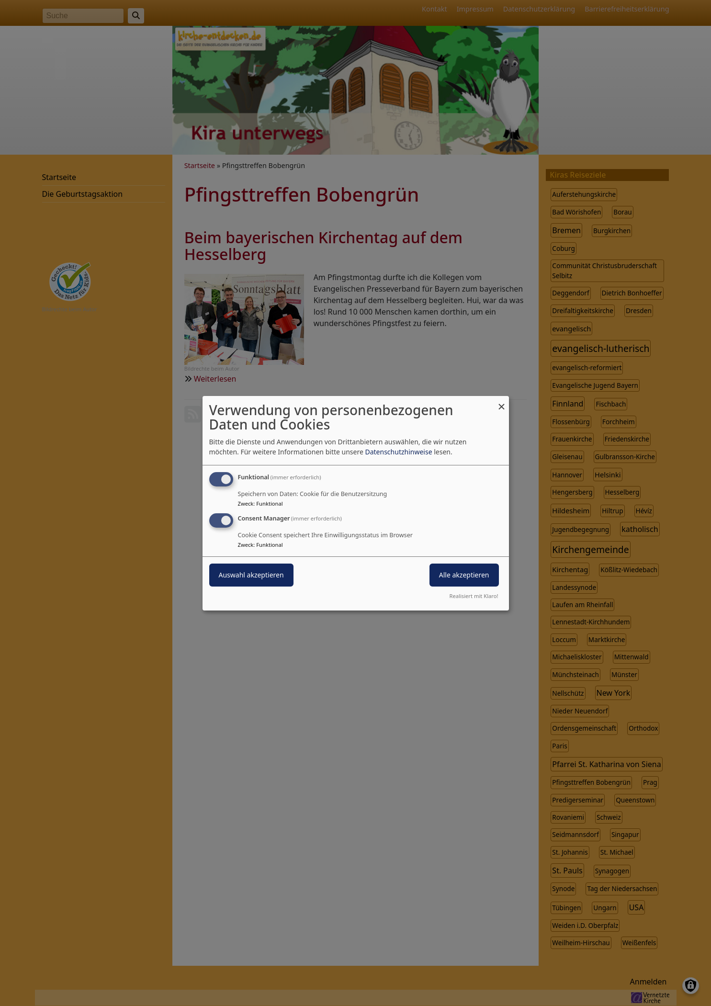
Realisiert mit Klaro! (474, 595)
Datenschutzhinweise (398, 451)
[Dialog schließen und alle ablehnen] (502, 401)
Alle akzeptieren (464, 574)
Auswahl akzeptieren (251, 574)
